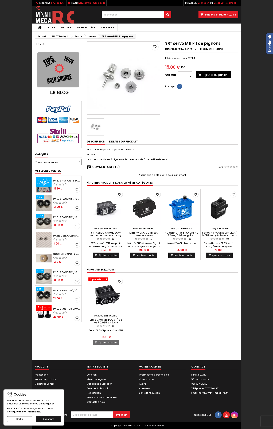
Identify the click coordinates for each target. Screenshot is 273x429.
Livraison (92, 374)
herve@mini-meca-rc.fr (91, 2)
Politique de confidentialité (23, 411)
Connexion (203, 2)
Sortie (19, 419)
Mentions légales (96, 379)
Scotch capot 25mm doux (66, 254)
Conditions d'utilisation (99, 383)
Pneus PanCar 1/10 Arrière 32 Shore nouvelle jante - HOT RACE (66, 290)
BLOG (51, 27)
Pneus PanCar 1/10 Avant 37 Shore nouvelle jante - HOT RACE (66, 217)
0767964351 (58, 2)
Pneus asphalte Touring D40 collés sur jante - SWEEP (66, 180)
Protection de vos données (102, 397)
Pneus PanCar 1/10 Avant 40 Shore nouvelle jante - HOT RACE (66, 272)
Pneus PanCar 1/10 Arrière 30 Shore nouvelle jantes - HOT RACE (66, 199)
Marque (205, 49)
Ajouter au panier (212, 75)
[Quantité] (183, 74)
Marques (41, 154)
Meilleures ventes (44, 383)
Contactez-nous (96, 402)
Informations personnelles (154, 374)
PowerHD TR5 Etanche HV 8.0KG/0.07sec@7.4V (181, 234)
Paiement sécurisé (97, 388)
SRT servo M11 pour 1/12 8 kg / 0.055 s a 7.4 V (106, 321)
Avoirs (142, 383)
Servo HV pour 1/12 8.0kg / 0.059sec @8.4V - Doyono (219, 234)
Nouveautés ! (86, 27)
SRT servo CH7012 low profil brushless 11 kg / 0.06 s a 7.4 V (105, 235)
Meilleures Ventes (48, 171)
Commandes (146, 379)
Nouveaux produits (45, 379)
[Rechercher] (136, 14)
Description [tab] (96, 142)
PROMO (66, 27)
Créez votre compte (225, 2)
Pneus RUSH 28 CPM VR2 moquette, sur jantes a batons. (66, 308)
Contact (198, 367)
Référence (171, 49)
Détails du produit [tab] (123, 142)
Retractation (94, 393)
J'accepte (48, 419)
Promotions (41, 374)
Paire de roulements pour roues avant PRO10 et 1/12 (66, 235)
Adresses (144, 388)
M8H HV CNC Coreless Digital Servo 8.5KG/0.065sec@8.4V (143, 235)
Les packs (107, 27)
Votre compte (150, 367)
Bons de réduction (149, 393)
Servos (40, 44)
